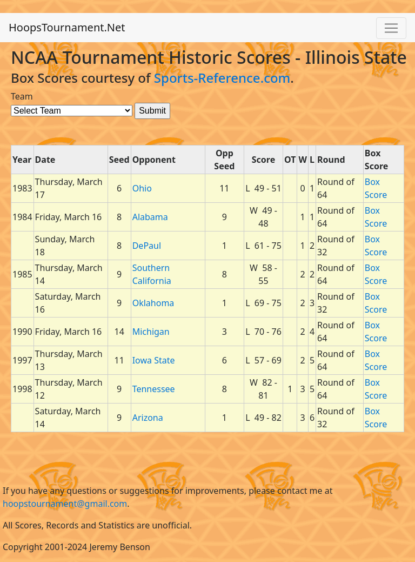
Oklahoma (153, 303)
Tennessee (153, 389)
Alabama (150, 217)
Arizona (147, 418)
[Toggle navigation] (391, 28)
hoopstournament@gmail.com (65, 504)
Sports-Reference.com (222, 78)
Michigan (151, 332)
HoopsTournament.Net (67, 27)
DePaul (146, 246)
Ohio (142, 188)
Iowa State (153, 360)
